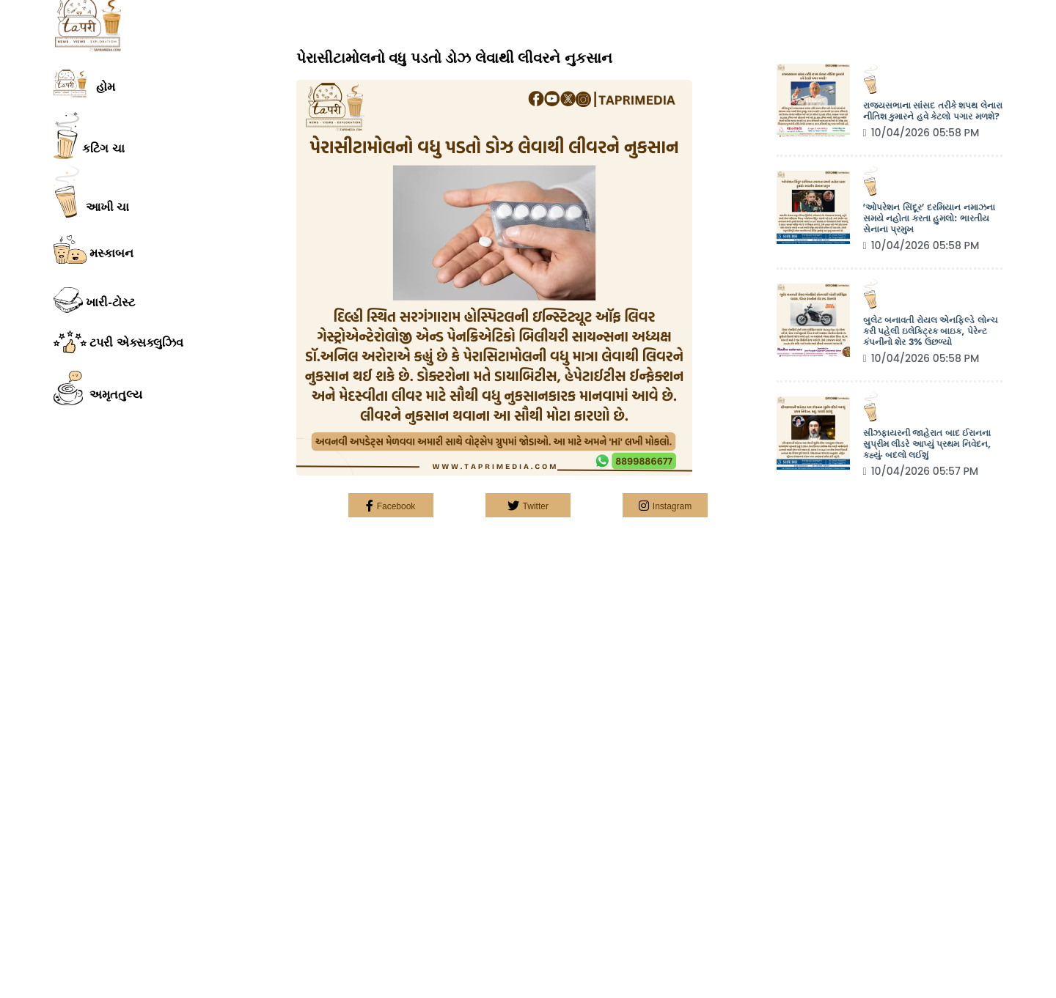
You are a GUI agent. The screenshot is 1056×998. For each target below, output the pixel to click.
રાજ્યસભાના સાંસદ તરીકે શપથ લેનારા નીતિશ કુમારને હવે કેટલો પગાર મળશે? (932, 111)
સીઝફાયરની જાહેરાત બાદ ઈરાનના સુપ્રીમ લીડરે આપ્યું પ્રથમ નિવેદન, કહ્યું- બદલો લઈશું (927, 444)
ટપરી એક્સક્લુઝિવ (118, 341)
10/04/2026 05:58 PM (921, 132)
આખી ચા (91, 191)
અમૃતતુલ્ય (98, 388)
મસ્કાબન (93, 250)
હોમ (84, 83)
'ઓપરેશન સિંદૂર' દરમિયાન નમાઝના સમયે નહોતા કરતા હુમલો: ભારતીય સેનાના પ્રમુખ (929, 218)
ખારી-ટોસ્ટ (94, 300)
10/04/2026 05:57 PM (921, 471)
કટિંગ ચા (89, 135)
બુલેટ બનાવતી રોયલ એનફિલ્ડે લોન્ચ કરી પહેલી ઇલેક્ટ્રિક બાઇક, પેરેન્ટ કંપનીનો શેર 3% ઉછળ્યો (930, 331)
